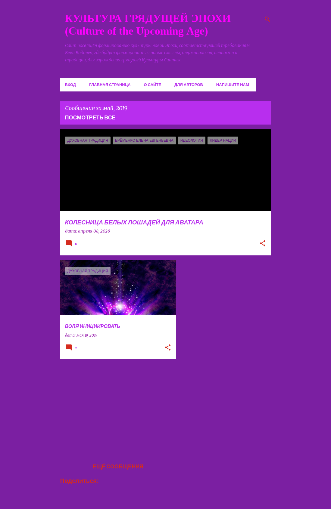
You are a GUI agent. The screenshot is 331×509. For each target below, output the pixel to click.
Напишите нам (232, 84)
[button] (262, 244)
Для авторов (188, 84)
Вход (70, 84)
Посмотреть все (90, 117)
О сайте (152, 84)
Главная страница (110, 84)
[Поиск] (267, 19)
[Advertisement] (116, 405)
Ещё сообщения (118, 466)
